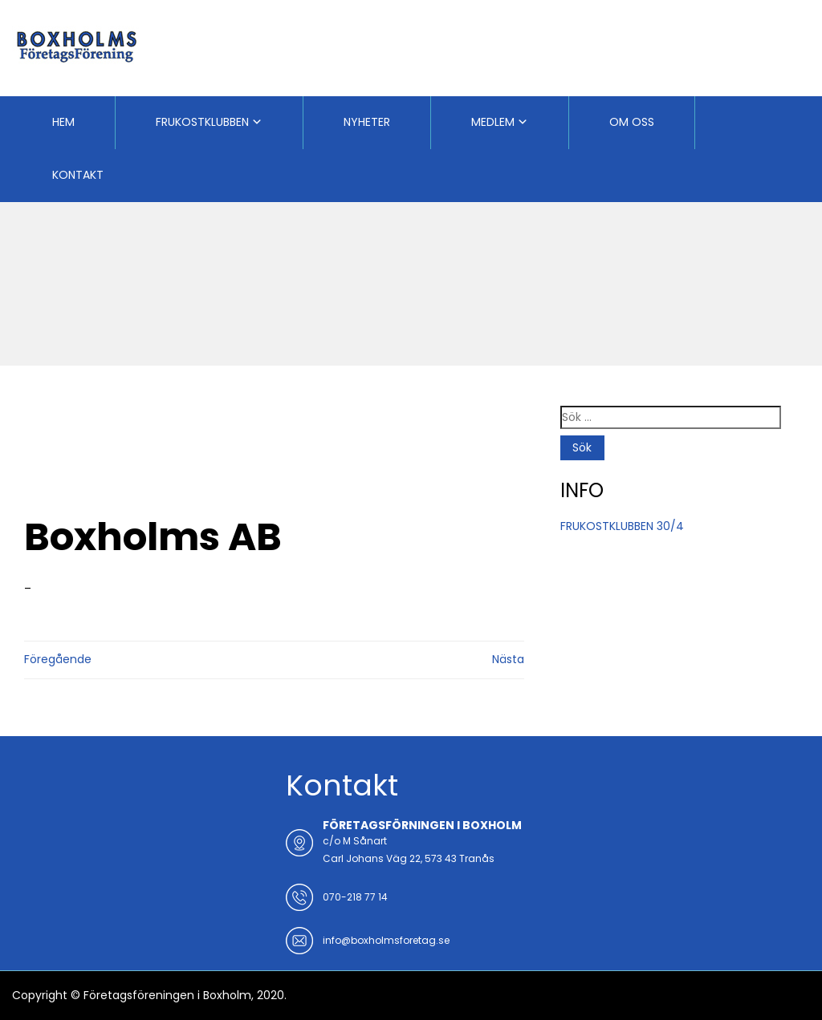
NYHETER (367, 122)
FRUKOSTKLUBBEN (202, 122)
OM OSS (631, 122)
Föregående (58, 659)
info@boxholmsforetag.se (386, 940)
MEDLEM (493, 122)
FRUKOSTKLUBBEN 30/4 (622, 526)
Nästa (508, 659)
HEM (63, 122)
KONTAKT (78, 175)
